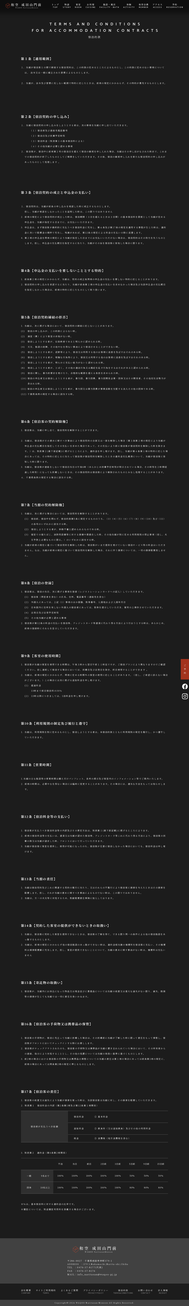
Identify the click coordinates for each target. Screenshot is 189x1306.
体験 (129, 6)
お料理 (91, 6)
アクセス (158, 6)
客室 (78, 6)
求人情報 (163, 1292)
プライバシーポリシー (95, 1292)
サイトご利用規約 (46, 1292)
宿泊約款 (123, 1292)
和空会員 (144, 6)
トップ (55, 6)
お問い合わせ (145, 1292)
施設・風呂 (109, 6)
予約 (174, 6)
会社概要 (26, 1292)
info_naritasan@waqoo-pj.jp (97, 1274)
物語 (67, 6)
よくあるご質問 (69, 1292)
